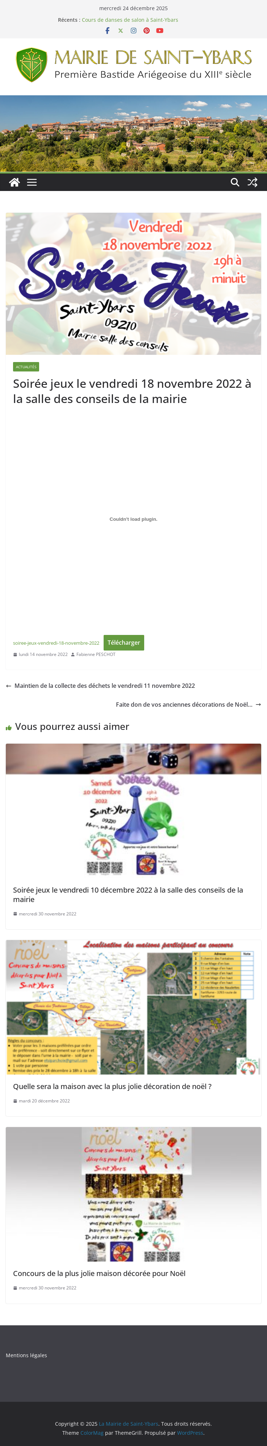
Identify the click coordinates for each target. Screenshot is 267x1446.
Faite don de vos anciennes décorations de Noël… (188, 705)
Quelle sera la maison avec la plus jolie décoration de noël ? (112, 1086)
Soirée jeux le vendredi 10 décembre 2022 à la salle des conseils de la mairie (128, 894)
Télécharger (124, 643)
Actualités (26, 366)
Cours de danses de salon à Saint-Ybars (130, 19)
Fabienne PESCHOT (96, 654)
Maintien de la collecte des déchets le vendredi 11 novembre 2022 (100, 686)
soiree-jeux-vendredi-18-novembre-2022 (56, 643)
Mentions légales (26, 1355)
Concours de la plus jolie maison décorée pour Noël (99, 1273)
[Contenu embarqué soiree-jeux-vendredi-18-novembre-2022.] (133, 519)
